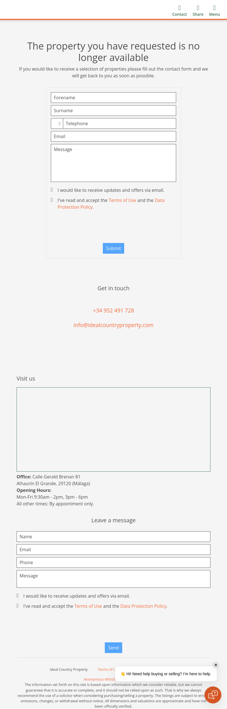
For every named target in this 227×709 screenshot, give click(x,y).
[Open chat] (213, 695)
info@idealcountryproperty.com (114, 325)
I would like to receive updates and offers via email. (108, 190)
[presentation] (113, 228)
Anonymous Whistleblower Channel (113, 679)
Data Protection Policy (143, 606)
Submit (113, 248)
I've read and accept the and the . (108, 203)
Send (113, 648)
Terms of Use (122, 200)
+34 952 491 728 (113, 310)
